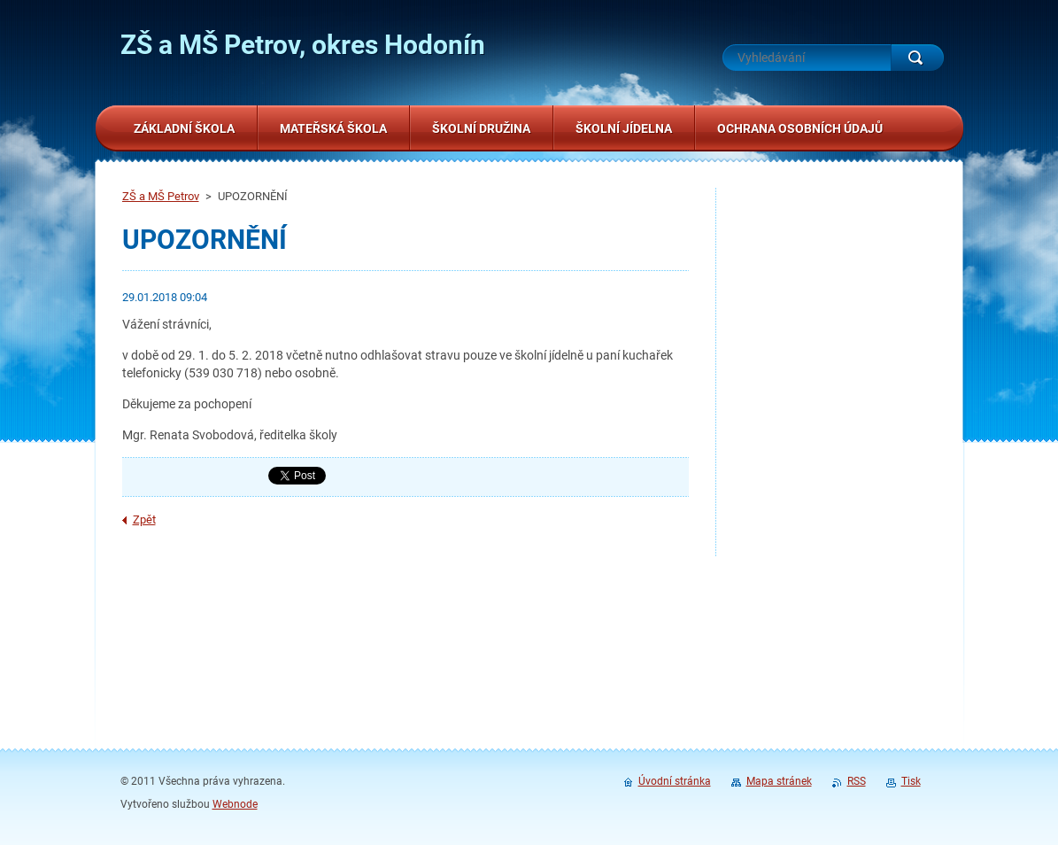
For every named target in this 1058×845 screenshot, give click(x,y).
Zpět (144, 519)
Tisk (911, 781)
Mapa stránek (779, 781)
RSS (856, 781)
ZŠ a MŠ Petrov (160, 196)
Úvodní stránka (674, 781)
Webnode (235, 804)
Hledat (917, 57)
